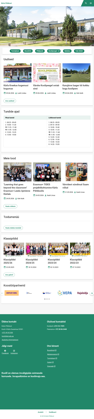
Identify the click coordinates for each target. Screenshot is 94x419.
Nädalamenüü (52, 354)
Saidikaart (52, 412)
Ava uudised (9, 101)
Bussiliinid (50, 350)
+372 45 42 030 (7, 333)
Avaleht (40, 412)
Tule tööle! (79, 51)
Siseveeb (50, 366)
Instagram (14, 351)
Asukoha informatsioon (10, 340)
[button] (92, 293)
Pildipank (40, 51)
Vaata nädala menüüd (13, 228)
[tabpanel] (47, 131)
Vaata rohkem (10, 206)
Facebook (5, 351)
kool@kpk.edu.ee (8, 336)
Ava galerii (9, 275)
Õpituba (67, 51)
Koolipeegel (54, 51)
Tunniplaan (15, 51)
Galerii (49, 362)
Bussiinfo (28, 51)
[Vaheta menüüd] (91, 3)
